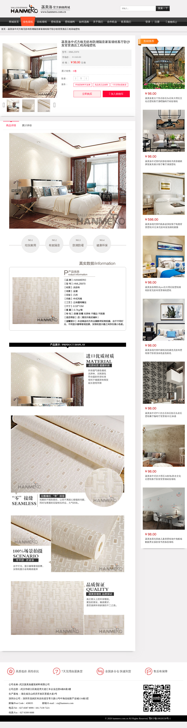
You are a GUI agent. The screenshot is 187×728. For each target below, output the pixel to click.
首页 (3, 29)
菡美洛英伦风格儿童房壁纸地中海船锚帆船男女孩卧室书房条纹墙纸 (163, 540)
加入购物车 (116, 93)
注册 (157, 21)
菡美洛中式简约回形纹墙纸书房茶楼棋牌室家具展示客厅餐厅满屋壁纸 (163, 163)
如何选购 (84, 21)
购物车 (171, 22)
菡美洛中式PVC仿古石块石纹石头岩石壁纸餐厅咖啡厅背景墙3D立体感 (163, 414)
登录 (147, 21)
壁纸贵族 (56, 21)
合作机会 (112, 21)
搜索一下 (163, 8)
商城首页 (14, 21)
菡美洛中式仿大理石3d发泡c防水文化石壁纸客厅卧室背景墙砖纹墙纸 (163, 477)
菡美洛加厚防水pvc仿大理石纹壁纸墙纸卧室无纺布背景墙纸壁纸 (163, 289)
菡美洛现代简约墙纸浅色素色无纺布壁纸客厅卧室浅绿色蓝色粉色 (163, 351)
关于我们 (98, 21)
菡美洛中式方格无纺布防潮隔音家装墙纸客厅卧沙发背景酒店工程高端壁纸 (44, 29)
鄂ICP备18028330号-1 (160, 718)
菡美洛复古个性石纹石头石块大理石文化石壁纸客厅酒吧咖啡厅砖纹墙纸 (163, 100)
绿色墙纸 (28, 21)
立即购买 (87, 94)
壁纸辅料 (70, 21)
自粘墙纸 (42, 21)
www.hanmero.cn (32, 717)
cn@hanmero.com (64, 703)
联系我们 (126, 21)
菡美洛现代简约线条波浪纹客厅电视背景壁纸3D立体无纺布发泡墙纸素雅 (163, 225)
